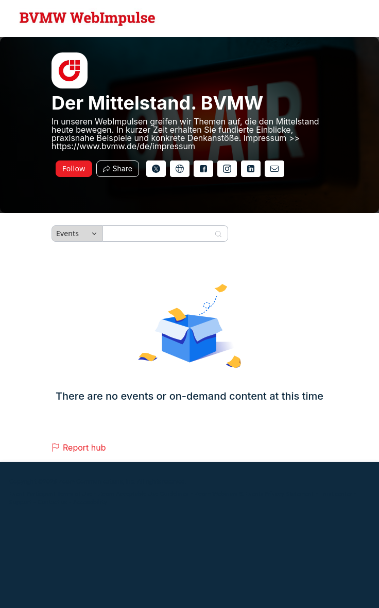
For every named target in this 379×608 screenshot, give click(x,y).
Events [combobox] (67, 233)
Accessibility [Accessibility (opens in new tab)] (90, 502)
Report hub (78, 447)
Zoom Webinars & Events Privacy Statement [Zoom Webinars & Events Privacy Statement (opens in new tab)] (254, 493)
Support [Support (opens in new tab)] (20, 502)
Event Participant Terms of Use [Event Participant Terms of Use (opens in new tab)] (50, 493)
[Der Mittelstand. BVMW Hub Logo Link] (87, 18)
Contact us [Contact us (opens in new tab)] (52, 502)
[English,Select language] (341, 18)
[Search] (158, 233)
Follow (73, 168)
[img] (69, 70)
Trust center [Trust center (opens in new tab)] (336, 493)
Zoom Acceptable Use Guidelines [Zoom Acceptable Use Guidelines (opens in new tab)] (143, 493)
